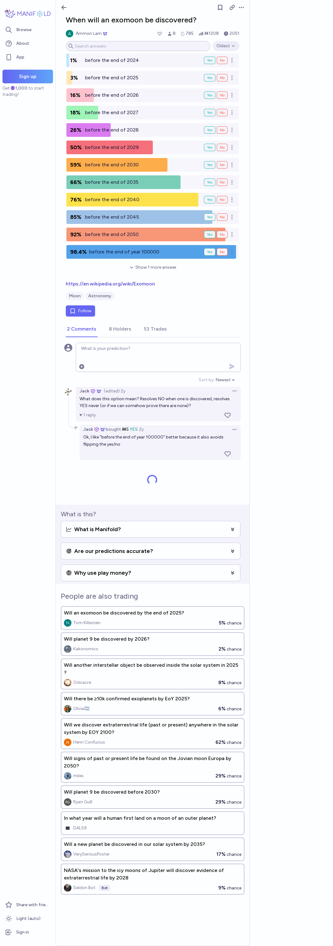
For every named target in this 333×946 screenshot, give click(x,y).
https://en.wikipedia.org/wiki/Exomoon (110, 284)
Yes (209, 60)
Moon (75, 296)
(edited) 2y (114, 391)
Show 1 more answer (152, 267)
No (222, 60)
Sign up (27, 76)
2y (141, 429)
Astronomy (99, 296)
